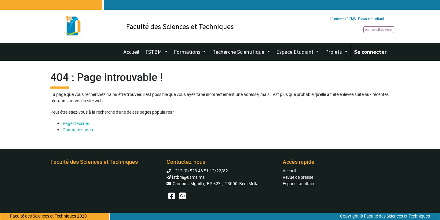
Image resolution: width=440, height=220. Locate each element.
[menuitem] (131, 51)
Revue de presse (298, 177)
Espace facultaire (299, 183)
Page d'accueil (76, 123)
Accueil (289, 171)
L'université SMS (343, 18)
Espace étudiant (371, 18)
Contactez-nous (78, 130)
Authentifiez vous (378, 29)
